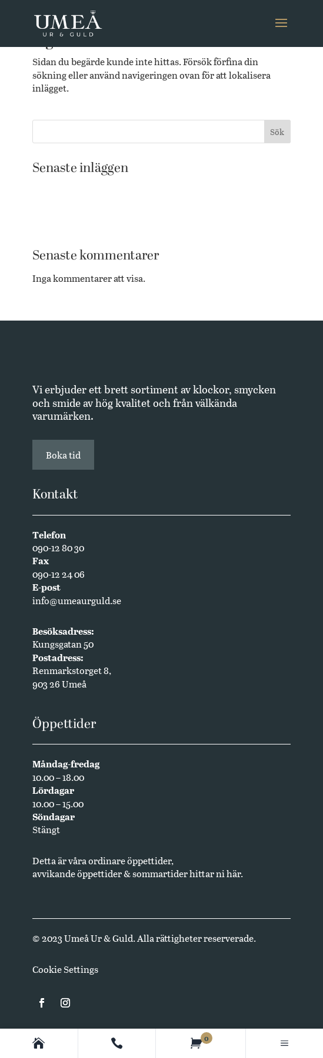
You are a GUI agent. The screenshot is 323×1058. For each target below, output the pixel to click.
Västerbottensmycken (78, 188)
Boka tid (63, 454)
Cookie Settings (65, 969)
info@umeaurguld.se (76, 600)
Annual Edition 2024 (76, 224)
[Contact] (117, 1043)
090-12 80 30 (58, 547)
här (234, 873)
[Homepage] (38, 1043)
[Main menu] (284, 1043)
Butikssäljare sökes (72, 206)
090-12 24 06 (58, 574)
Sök (277, 132)
